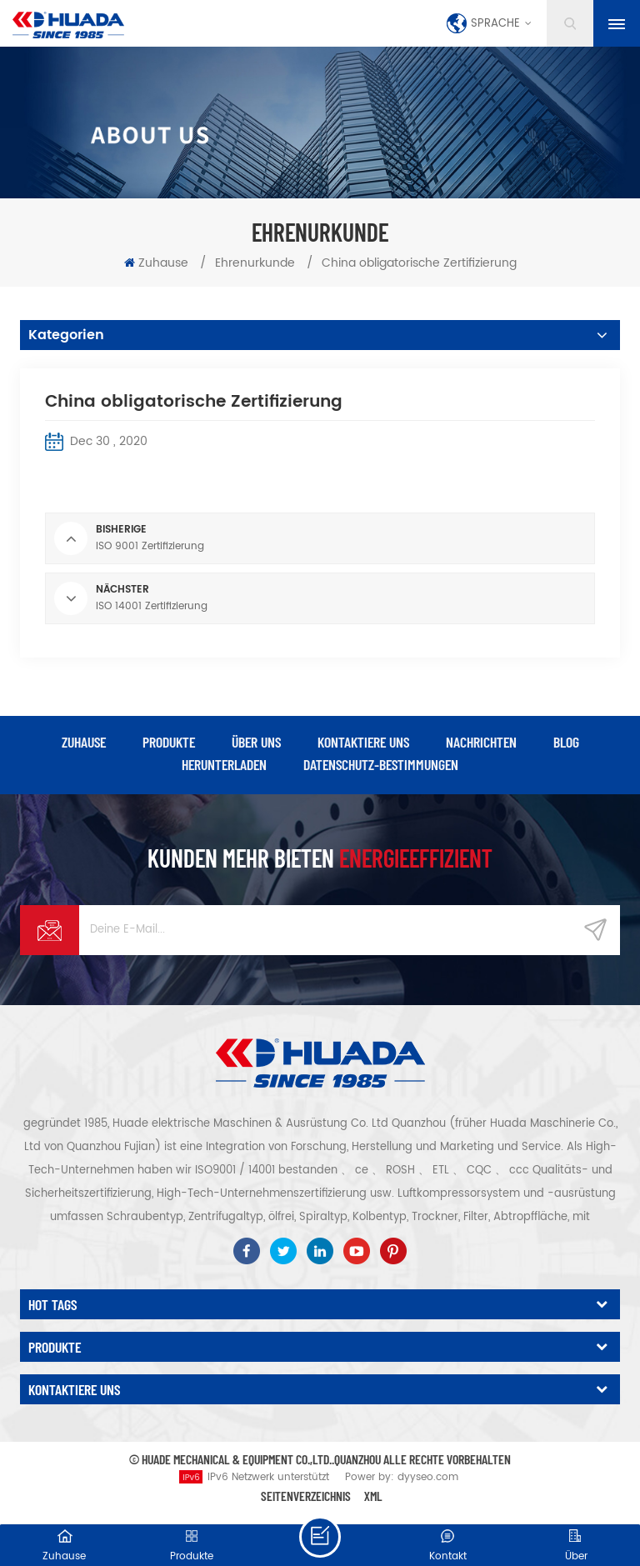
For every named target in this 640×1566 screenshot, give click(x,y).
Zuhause (156, 263)
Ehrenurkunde (255, 263)
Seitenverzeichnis (306, 1495)
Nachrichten (481, 742)
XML (373, 1495)
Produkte (168, 742)
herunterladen (224, 764)
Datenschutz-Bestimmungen (380, 764)
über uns (256, 742)
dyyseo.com (428, 1477)
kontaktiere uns (363, 742)
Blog (566, 742)
